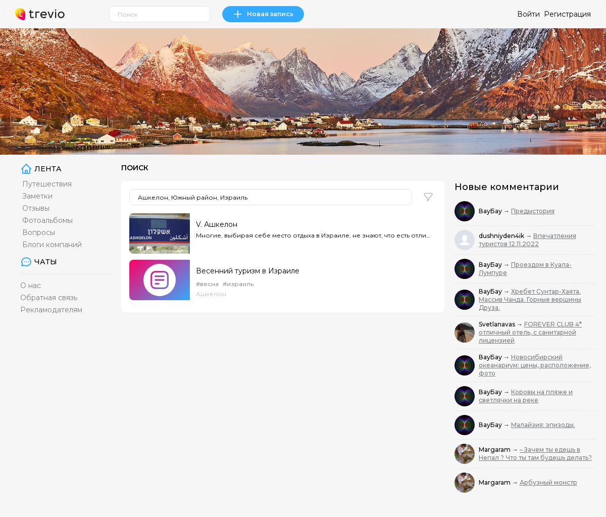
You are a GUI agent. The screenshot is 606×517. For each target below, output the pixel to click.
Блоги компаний (52, 244)
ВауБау (491, 211)
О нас (30, 285)
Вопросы (38, 232)
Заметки (37, 196)
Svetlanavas (498, 324)
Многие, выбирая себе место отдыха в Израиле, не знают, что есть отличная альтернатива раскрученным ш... (313, 235)
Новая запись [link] (263, 14)
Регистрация (567, 14)
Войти (528, 14)
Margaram (495, 449)
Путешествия (47, 184)
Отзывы (35, 208)
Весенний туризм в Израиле (247, 270)
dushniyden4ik (502, 236)
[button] (428, 197)
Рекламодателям (51, 309)
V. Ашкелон (216, 224)
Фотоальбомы (47, 220)
